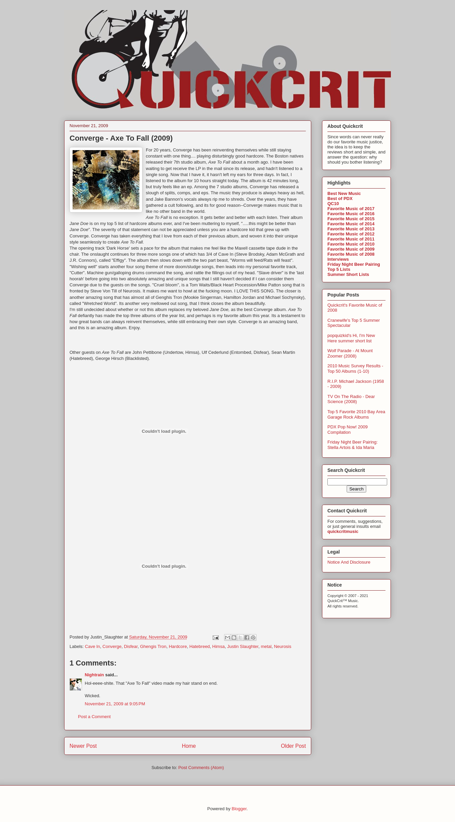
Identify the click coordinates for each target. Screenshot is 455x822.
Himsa (218, 646)
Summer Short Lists (348, 274)
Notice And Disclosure (348, 562)
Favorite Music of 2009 (350, 249)
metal (266, 646)
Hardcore (178, 646)
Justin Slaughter (243, 646)
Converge (112, 646)
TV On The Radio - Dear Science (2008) (351, 399)
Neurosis (282, 646)
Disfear (130, 646)
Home (189, 746)
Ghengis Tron (153, 646)
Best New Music (344, 193)
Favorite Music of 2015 (350, 218)
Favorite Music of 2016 (350, 213)
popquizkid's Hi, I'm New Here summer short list (351, 338)
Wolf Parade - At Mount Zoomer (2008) (350, 353)
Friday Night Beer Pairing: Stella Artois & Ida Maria (352, 445)
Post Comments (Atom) (201, 767)
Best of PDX (339, 198)
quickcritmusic (342, 531)
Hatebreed (199, 646)
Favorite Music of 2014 (350, 223)
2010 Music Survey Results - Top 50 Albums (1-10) (355, 368)
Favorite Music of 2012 (350, 233)
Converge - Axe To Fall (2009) (121, 138)
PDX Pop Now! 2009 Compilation (347, 429)
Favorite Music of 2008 (350, 254)
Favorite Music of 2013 (350, 228)
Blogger (239, 808)
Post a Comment (94, 716)
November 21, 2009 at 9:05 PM (115, 703)
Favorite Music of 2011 (350, 239)
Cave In (92, 646)
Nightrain (94, 674)
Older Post (293, 746)
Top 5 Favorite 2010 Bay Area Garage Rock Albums (356, 414)
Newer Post (83, 746)
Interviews (338, 259)
